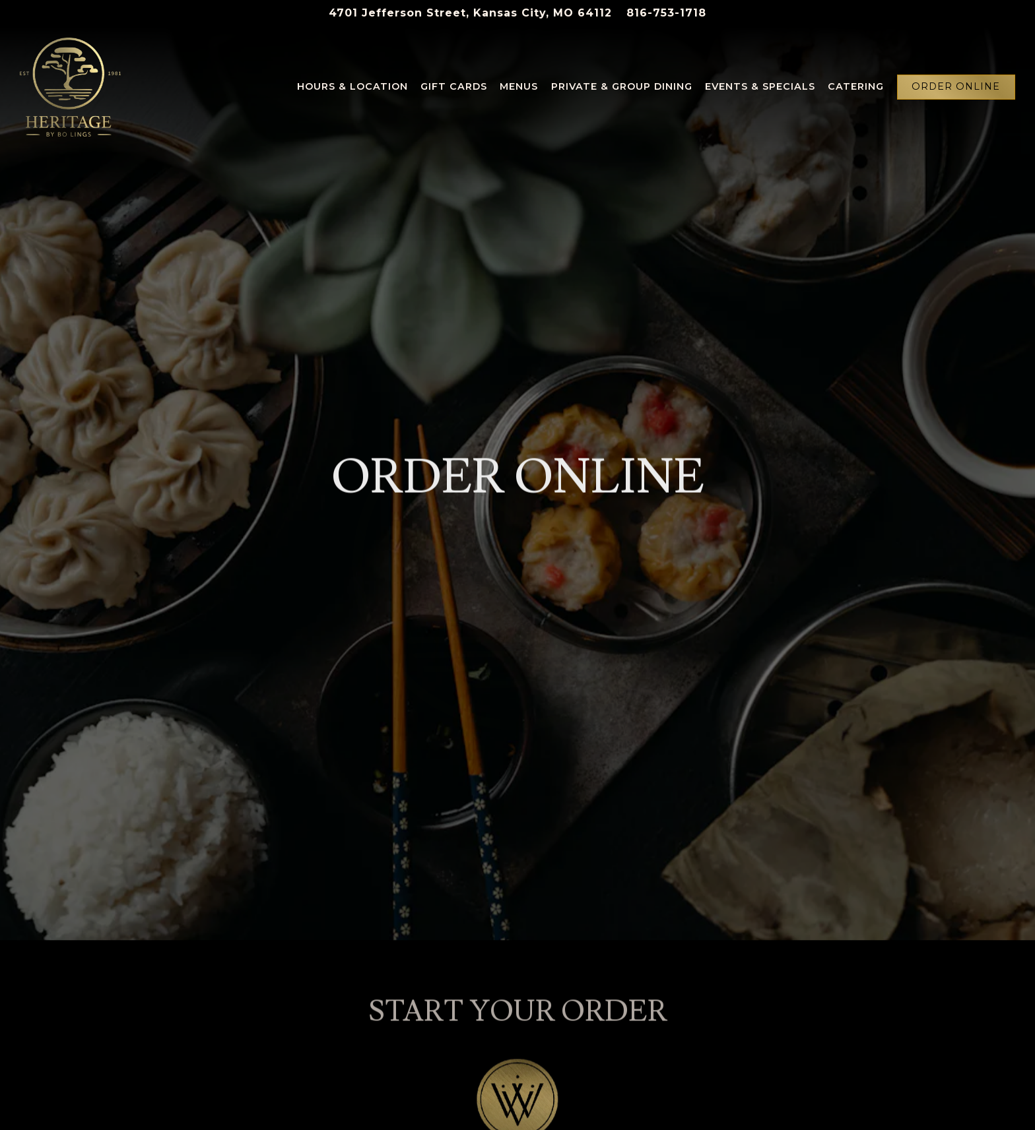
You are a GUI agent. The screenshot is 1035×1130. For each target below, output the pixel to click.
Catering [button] (856, 86)
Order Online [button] (956, 86)
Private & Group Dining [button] (621, 86)
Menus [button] (519, 86)
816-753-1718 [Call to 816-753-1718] (666, 13)
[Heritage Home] (70, 86)
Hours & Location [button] (352, 86)
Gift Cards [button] (453, 86)
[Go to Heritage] (470, 13)
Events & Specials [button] (760, 86)
